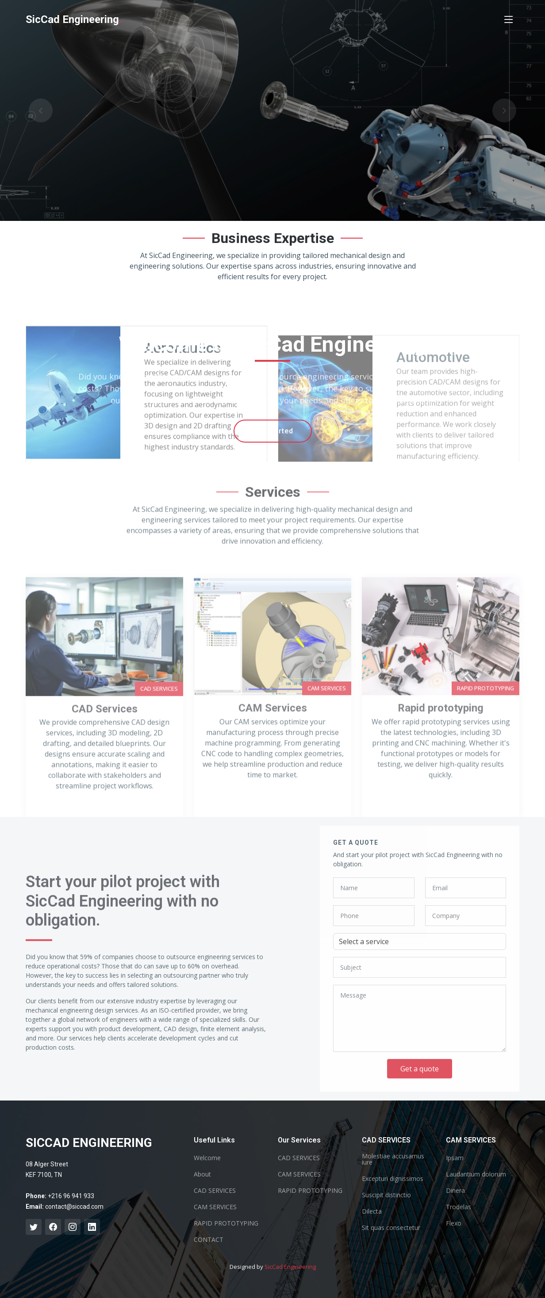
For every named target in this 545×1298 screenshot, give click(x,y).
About (202, 1174)
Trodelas (458, 1207)
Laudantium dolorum (476, 1174)
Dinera (455, 1191)
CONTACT (208, 1240)
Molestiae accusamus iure (393, 1159)
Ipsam (455, 1158)
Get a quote (419, 1069)
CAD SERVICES (215, 1191)
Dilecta (372, 1211)
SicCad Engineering (290, 1267)
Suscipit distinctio (386, 1195)
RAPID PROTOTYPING (226, 1223)
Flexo (453, 1223)
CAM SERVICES (215, 1207)
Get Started (272, 431)
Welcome (207, 1158)
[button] (41, 110)
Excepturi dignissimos (392, 1179)
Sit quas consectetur (391, 1228)
